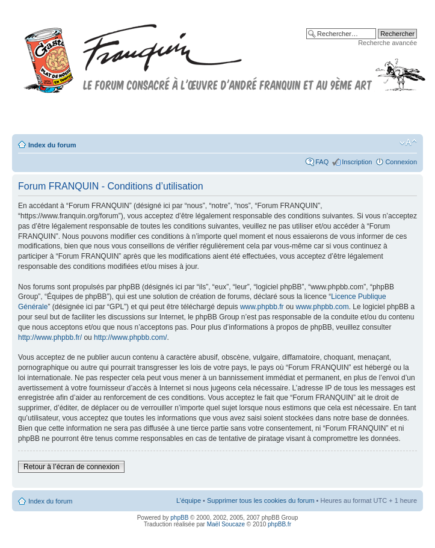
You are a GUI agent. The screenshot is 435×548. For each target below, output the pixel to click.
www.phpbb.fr (262, 307)
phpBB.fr (279, 524)
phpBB (179, 517)
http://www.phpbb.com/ (130, 337)
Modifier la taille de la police (408, 142)
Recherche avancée (387, 42)
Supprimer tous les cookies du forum (261, 500)
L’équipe (188, 500)
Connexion (401, 161)
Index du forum (52, 145)
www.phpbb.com (322, 307)
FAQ (322, 161)
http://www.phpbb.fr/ (50, 337)
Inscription (357, 161)
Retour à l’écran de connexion (71, 467)
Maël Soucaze (226, 524)
